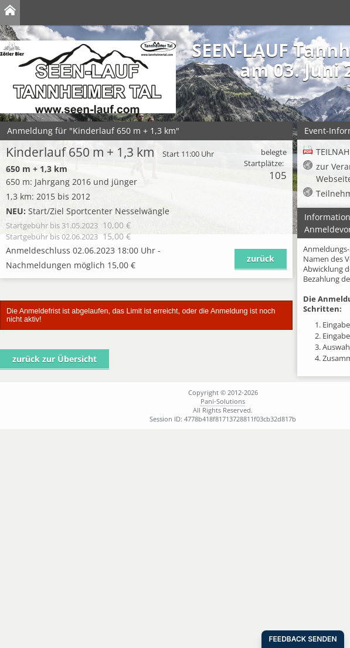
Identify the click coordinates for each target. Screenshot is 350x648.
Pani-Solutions (223, 401)
